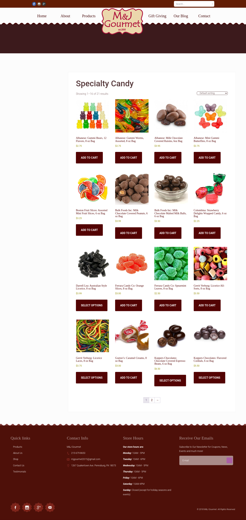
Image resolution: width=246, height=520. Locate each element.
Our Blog (181, 16)
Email (50, 507)
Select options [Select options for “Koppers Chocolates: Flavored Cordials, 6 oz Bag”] (209, 377)
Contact (204, 16)
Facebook (15, 507)
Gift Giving (157, 16)
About (65, 16)
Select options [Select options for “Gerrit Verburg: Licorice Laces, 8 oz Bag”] (91, 377)
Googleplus (38, 507)
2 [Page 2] (152, 400)
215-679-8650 (78, 453)
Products (89, 16)
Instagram (27, 507)
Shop (15, 459)
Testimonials (19, 471)
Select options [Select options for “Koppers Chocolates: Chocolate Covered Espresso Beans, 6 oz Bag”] (170, 380)
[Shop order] (212, 93)
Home (42, 16)
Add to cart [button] (89, 157)
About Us (17, 453)
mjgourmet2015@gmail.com (85, 459)
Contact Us (18, 465)
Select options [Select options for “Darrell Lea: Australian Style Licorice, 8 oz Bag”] (91, 305)
